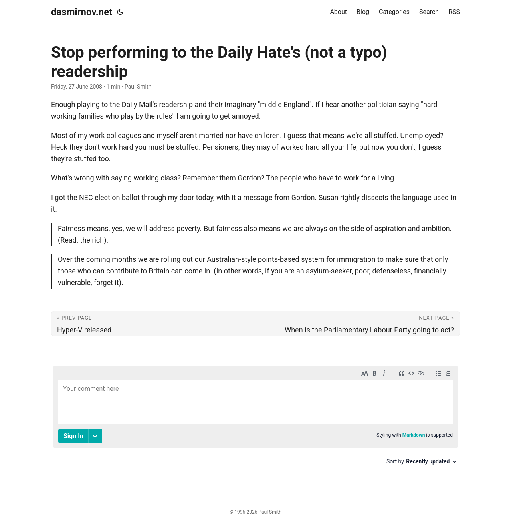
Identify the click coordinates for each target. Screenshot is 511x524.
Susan (329, 197)
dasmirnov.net (81, 12)
